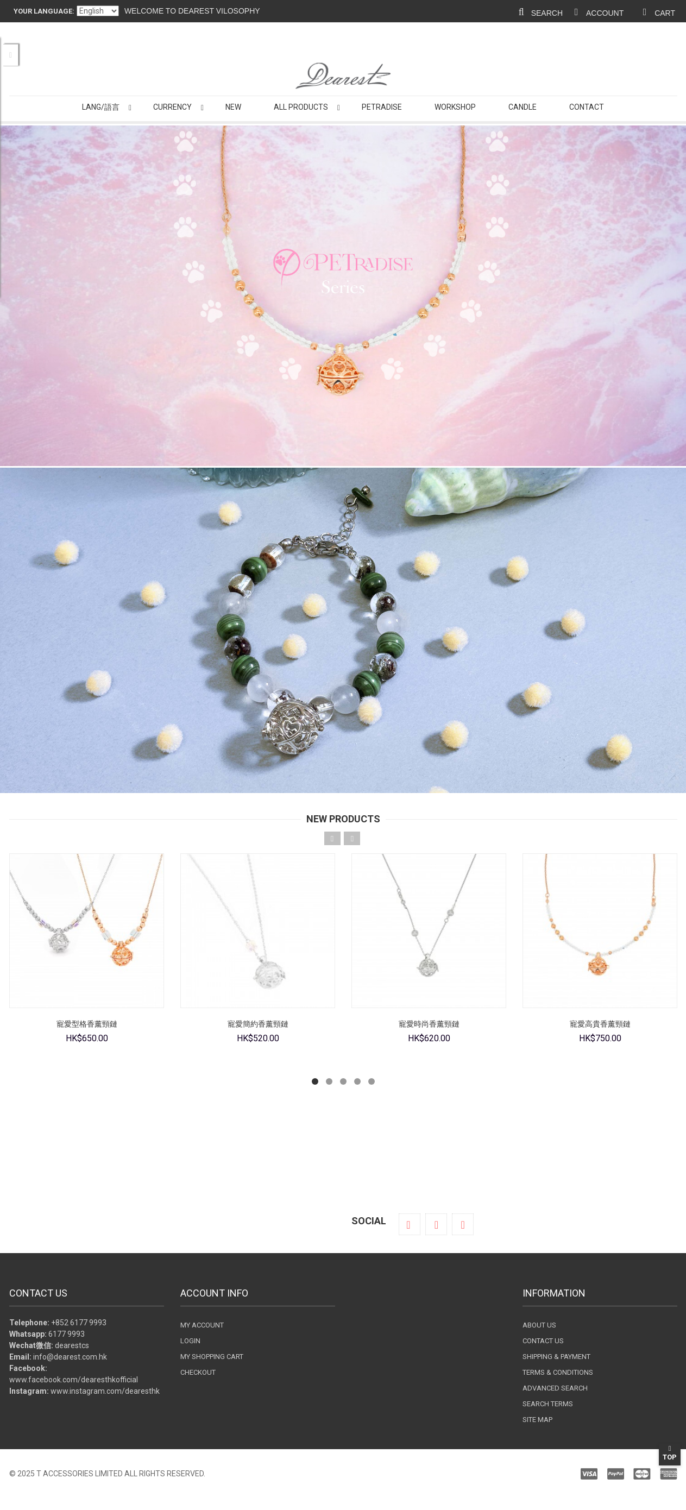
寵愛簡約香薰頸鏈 (257, 1024)
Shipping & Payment (556, 1356)
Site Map (537, 1419)
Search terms (548, 1404)
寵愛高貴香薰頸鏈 (599, 1024)
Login (190, 1341)
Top (669, 1453)
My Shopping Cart (211, 1356)
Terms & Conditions (558, 1372)
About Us (539, 1325)
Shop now (343, 1185)
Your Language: (44, 11)
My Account (202, 1325)
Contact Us (543, 1341)
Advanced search (555, 1388)
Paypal (514, 1474)
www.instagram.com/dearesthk (105, 1391)
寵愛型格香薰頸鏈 (86, 1024)
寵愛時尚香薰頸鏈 (428, 1024)
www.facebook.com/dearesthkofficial (73, 1379)
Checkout (198, 1372)
